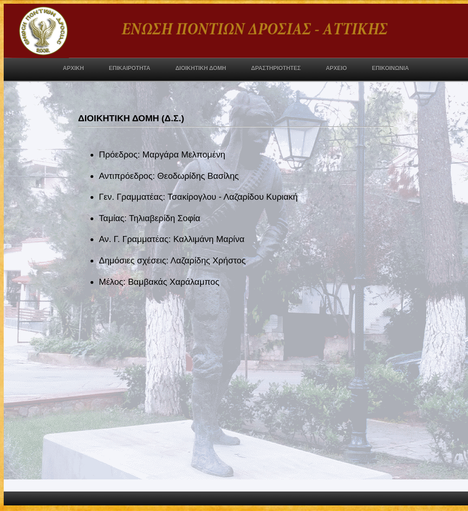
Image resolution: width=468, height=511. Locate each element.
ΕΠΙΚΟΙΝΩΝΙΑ (390, 68)
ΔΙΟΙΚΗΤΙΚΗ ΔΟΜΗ (201, 68)
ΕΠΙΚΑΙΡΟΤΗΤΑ (129, 68)
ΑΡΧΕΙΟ (336, 68)
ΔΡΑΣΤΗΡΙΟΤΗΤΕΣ (276, 68)
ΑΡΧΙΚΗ (73, 68)
